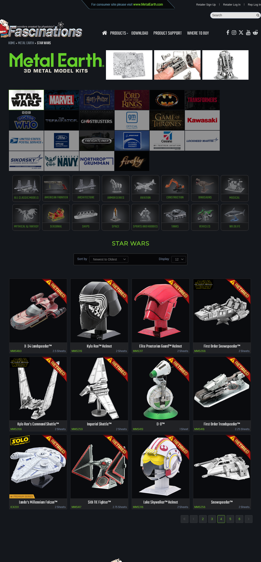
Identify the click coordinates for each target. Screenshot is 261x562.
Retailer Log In (231, 4)
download (139, 33)
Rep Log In (254, 4)
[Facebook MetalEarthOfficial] (228, 33)
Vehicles (207, 202)
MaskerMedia (252, 556)
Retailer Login (17, 546)
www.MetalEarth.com (148, 4)
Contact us (71, 546)
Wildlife (238, 202)
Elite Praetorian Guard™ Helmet (161, 322)
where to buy (37, 546)
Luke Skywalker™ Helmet (161, 478)
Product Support (167, 33)
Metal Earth (26, 43)
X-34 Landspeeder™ (38, 322)
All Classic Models (23, 171)
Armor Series (115, 171)
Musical (238, 171)
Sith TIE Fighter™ (99, 478)
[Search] (235, 15)
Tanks (176, 202)
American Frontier (54, 171)
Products (118, 33)
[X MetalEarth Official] (242, 33)
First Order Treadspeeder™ (222, 400)
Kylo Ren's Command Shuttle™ (38, 400)
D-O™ (161, 400)
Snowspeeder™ (222, 478)
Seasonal (54, 202)
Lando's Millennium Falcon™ (38, 478)
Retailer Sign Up (206, 4)
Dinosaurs (207, 171)
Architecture (84, 171)
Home (11, 43)
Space (115, 202)
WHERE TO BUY (198, 33)
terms (84, 546)
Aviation (145, 171)
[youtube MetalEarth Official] (249, 33)
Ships (84, 202)
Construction (176, 171)
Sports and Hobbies (146, 202)
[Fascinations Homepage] (104, 33)
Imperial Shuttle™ (99, 400)
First (184, 495)
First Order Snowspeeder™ (222, 322)
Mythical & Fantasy (23, 202)
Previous (194, 495)
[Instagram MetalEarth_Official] (234, 33)
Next (249, 495)
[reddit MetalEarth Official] (257, 33)
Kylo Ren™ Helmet (99, 322)
